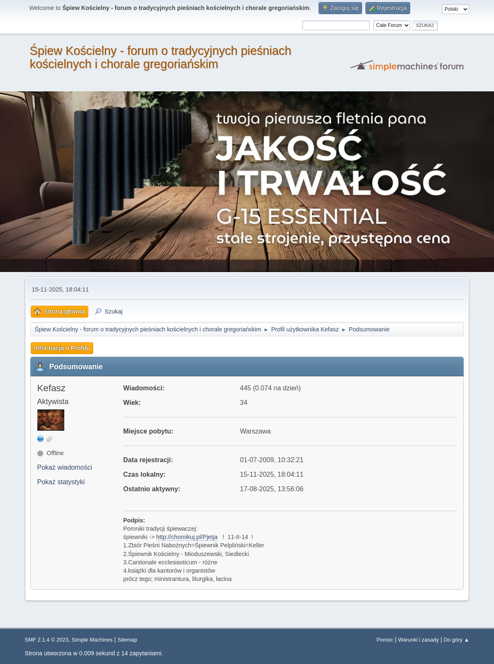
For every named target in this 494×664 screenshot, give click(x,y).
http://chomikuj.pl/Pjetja (187, 537)
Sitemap (127, 640)
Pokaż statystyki (61, 481)
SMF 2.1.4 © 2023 (46, 640)
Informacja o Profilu (62, 348)
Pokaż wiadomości (64, 467)
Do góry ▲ (457, 640)
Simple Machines (92, 640)
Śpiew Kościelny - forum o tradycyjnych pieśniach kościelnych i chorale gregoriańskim (161, 57)
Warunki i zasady (418, 640)
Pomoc (385, 640)
